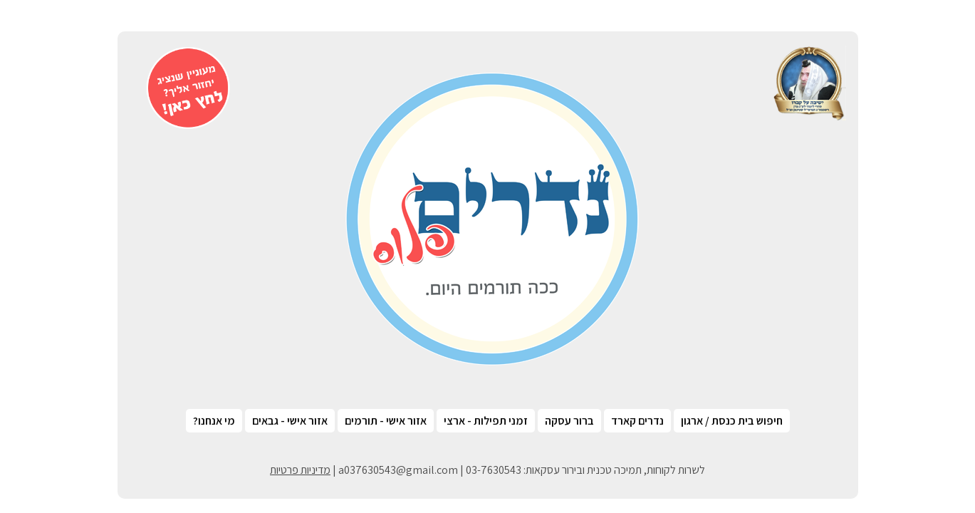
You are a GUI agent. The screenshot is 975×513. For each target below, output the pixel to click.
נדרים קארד (637, 420)
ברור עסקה (569, 420)
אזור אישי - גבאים (290, 420)
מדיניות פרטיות (300, 469)
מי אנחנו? (214, 420)
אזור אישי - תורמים (386, 420)
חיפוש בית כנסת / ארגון (732, 420)
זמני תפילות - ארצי (486, 420)
